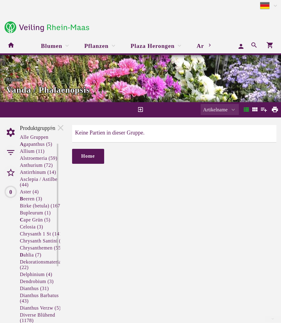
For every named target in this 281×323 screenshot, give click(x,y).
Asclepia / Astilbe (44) (38, 182)
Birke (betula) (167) (41, 205)
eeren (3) (31, 198)
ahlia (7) (30, 254)
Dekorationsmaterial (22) (41, 264)
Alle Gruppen (34, 137)
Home (88, 156)
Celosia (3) (31, 226)
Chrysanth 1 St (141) (42, 233)
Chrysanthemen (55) (41, 247)
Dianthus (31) (34, 288)
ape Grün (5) (35, 219)
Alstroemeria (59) (38, 158)
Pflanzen (96, 46)
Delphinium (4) (36, 274)
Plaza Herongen (152, 46)
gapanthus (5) (36, 144)
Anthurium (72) (36, 165)
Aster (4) (29, 191)
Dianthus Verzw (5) (40, 307)
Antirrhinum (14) (38, 172)
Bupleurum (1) (35, 212)
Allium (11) (32, 151)
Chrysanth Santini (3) (42, 240)
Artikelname (215, 109)
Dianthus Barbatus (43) (39, 298)
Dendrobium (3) (37, 281)
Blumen (51, 46)
